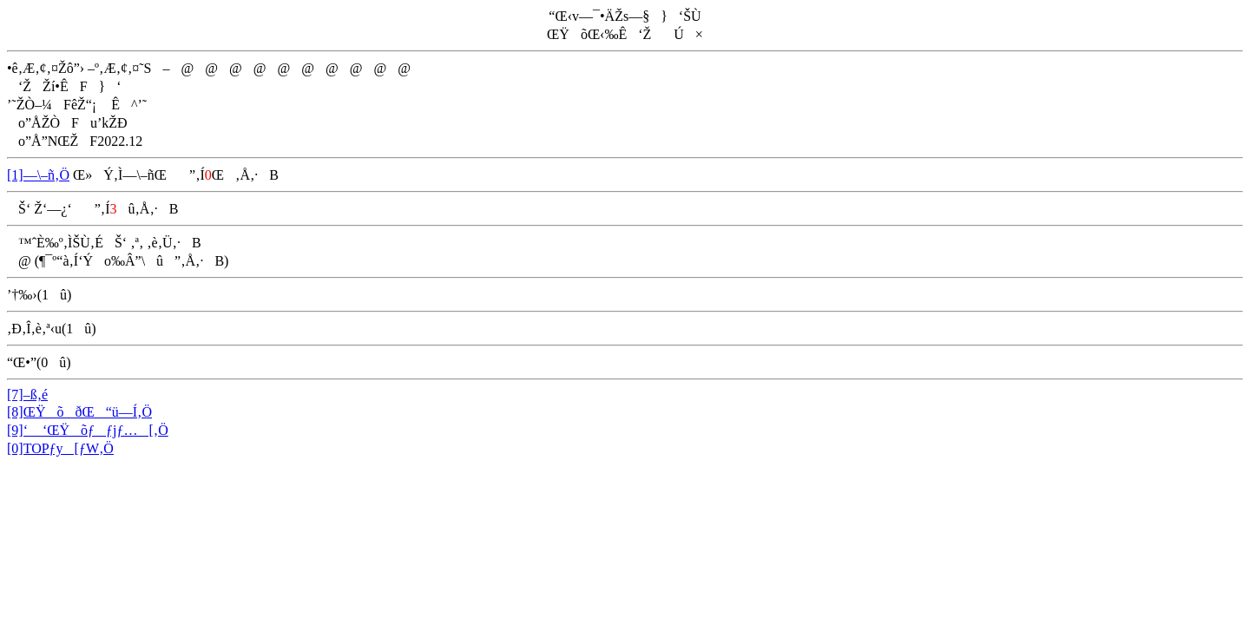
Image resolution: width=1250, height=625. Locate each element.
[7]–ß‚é (27, 394)
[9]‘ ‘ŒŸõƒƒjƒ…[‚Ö (87, 430)
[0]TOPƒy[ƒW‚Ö (60, 448)
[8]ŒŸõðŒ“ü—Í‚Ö (79, 412)
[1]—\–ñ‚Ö (38, 175)
